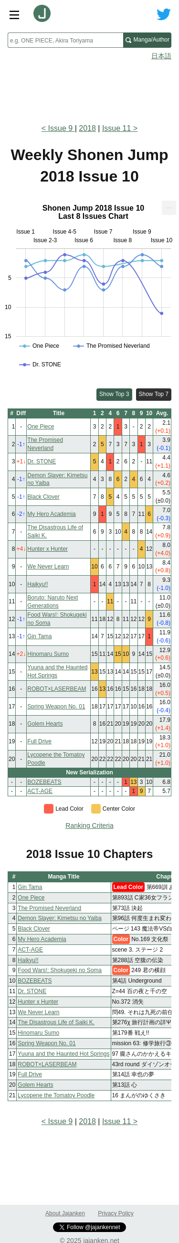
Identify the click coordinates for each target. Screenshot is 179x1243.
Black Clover (43, 496)
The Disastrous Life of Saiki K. (56, 1022)
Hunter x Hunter (47, 549)
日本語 (161, 56)
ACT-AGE (40, 791)
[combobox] (65, 40)
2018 (87, 128)
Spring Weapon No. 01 (56, 706)
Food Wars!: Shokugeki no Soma (60, 970)
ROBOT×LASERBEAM (56, 689)
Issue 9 (61, 128)
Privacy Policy (116, 1213)
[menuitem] (169, 208)
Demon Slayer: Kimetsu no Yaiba (60, 918)
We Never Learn (48, 566)
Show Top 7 (154, 394)
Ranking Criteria (89, 825)
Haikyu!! (37, 584)
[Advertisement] (89, 89)
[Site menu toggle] (14, 14)
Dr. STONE (41, 461)
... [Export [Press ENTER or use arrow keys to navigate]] (169, 206)
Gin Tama (39, 636)
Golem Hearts (45, 723)
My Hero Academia (51, 514)
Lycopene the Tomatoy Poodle (56, 1095)
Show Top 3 (114, 394)
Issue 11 (116, 128)
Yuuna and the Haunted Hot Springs (63, 1053)
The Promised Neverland (49, 908)
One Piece (40, 426)
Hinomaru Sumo (48, 654)
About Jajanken (65, 1213)
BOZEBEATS (44, 782)
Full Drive (39, 741)
